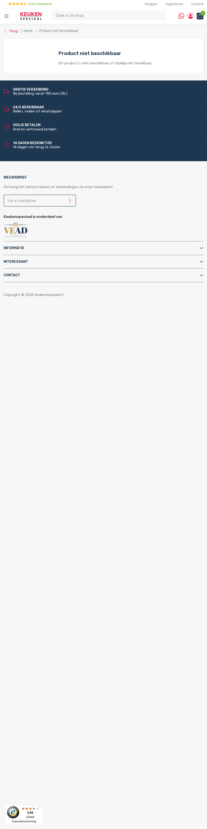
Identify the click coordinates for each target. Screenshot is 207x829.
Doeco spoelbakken (35, 638)
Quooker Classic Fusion (48, 592)
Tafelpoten (28, 350)
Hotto (34, 422)
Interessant (16, 262)
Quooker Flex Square (45, 566)
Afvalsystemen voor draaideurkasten (49, 360)
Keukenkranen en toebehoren (34, 443)
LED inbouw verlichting (48, 716)
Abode (24, 762)
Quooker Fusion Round (47, 582)
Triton (34, 427)
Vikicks (24, 438)
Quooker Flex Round (45, 561)
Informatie (14, 248)
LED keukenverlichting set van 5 (55, 695)
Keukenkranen (30, 448)
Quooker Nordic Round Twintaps (55, 602)
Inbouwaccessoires (35, 324)
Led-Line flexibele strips (49, 726)
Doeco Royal (29, 793)
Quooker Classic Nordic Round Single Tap (52, 628)
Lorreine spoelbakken (36, 649)
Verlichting (18, 669)
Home (16, 314)
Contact (197, 4)
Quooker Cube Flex (44, 541)
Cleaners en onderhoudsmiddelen (46, 479)
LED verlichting (31, 674)
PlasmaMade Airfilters (37, 432)
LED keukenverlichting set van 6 (55, 700)
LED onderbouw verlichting (51, 721)
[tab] (103, 248)
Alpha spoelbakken (34, 664)
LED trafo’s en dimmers (48, 731)
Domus (25, 798)
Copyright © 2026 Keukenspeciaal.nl (33, 295)
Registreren (174, 4)
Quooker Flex (29, 556)
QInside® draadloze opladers (43, 746)
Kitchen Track (30, 752)
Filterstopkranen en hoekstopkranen (49, 458)
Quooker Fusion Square (47, 587)
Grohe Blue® (29, 407)
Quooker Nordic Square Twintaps (56, 608)
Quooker (16, 525)
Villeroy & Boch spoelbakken (42, 659)
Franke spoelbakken (35, 654)
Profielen (26, 510)
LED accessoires (42, 736)
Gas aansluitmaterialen (38, 489)
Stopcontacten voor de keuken (45, 741)
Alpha (24, 767)
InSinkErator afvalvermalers (41, 381)
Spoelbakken (20, 633)
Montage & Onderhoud (28, 463)
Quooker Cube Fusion (46, 536)
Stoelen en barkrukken (37, 345)
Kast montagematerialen (39, 499)
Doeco (24, 788)
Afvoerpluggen (31, 469)
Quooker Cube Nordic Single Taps (56, 551)
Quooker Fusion (32, 577)
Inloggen (151, 4)
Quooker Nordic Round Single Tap (56, 618)
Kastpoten (28, 330)
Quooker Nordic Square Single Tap (56, 623)
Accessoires (20, 319)
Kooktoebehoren (33, 335)
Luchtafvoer (29, 505)
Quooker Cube (30, 530)
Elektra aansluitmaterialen (40, 484)
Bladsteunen (29, 474)
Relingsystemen (32, 340)
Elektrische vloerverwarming (42, 402)
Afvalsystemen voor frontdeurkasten (50, 366)
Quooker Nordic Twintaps (40, 597)
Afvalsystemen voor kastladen (44, 371)
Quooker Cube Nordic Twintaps (54, 546)
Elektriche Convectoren (38, 391)
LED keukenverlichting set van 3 (55, 685)
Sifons (24, 515)
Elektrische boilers (34, 396)
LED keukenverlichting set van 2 (55, 680)
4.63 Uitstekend (30, 4)
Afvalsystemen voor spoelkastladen (49, 376)
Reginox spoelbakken (36, 644)
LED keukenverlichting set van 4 (55, 690)
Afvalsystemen (22, 355)
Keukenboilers (30, 412)
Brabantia (27, 777)
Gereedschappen (33, 494)
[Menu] (40, 808)
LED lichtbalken (41, 705)
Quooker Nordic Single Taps (41, 613)
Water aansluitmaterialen (39, 520)
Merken (15, 757)
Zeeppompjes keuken (36, 453)
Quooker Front (31, 572)
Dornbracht (28, 803)
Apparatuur (19, 386)
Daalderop (27, 782)
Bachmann (28, 772)
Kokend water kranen (36, 417)
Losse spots (39, 710)
